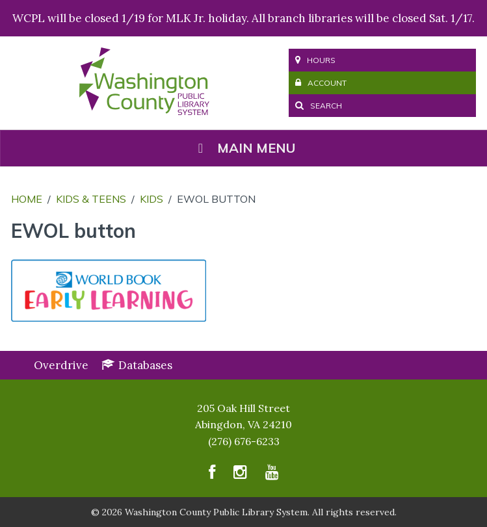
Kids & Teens (91, 198)
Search (318, 105)
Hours (315, 60)
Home (26, 198)
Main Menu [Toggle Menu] (243, 148)
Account (321, 83)
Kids (151, 198)
